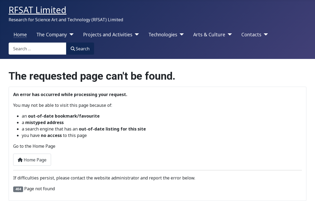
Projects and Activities (107, 34)
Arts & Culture (209, 34)
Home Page (32, 160)
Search (80, 49)
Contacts (251, 34)
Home (20, 34)
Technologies (162, 34)
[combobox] (37, 49)
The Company (51, 34)
